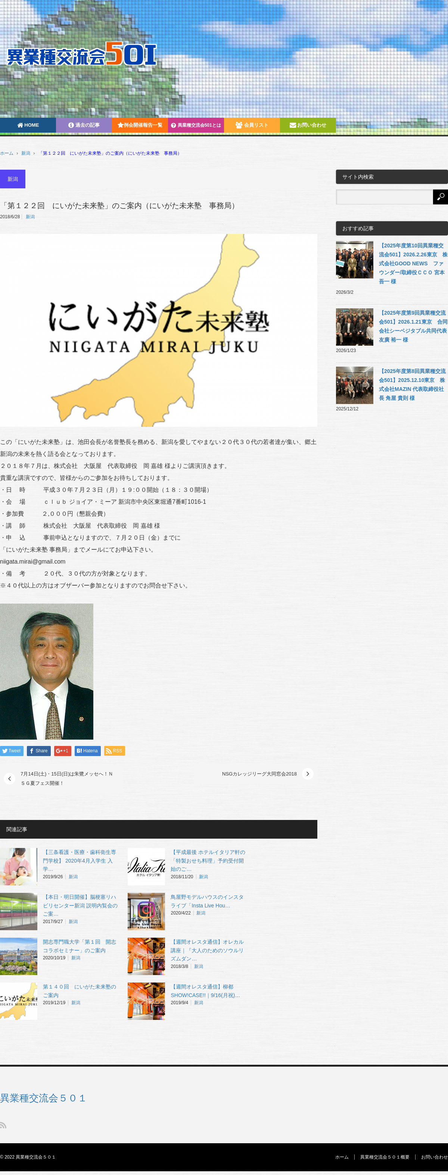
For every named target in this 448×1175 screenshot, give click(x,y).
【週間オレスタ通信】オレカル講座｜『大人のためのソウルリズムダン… (207, 950)
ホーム (342, 1157)
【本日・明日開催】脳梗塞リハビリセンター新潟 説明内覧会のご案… (80, 905)
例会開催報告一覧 (140, 125)
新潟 (25, 153)
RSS (3, 1125)
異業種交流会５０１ (43, 1098)
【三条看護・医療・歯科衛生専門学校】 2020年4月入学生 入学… (79, 860)
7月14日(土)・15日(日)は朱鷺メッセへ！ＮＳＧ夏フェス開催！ (67, 778)
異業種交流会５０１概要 (385, 1157)
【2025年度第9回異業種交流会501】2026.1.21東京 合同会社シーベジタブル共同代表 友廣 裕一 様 (413, 326)
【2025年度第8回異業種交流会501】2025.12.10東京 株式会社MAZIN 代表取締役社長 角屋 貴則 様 (412, 384)
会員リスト (252, 125)
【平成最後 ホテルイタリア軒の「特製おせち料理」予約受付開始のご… (208, 860)
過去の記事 (84, 125)
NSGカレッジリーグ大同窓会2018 (259, 774)
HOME (28, 125)
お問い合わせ (308, 125)
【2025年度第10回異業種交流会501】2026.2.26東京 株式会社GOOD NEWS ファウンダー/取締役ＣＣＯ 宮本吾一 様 (413, 263)
